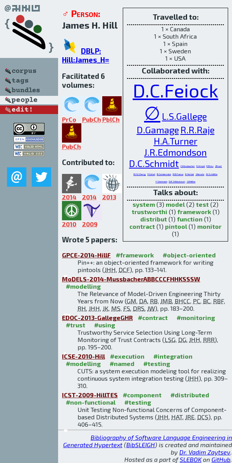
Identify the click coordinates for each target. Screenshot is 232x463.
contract (142, 226)
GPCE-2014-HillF (86, 255)
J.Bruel (218, 166)
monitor (209, 226)
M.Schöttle (212, 174)
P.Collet (151, 174)
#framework (135, 255)
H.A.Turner (176, 140)
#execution (127, 356)
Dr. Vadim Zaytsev (204, 452)
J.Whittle (191, 181)
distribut (153, 219)
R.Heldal (189, 174)
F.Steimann (161, 181)
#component (142, 394)
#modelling (83, 286)
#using (104, 325)
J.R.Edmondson (175, 152)
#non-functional (90, 402)
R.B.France (178, 174)
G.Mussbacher (187, 166)
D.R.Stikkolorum (177, 181)
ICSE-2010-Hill (83, 356)
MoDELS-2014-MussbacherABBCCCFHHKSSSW (131, 279)
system (143, 204)
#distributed (189, 394)
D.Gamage (158, 129)
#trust (75, 325)
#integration (172, 356)
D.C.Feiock (175, 90)
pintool (176, 226)
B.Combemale (164, 174)
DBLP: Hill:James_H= (85, 55)
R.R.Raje (197, 129)
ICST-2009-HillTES (90, 394)
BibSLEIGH (140, 444)
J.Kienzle (200, 174)
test (202, 204)
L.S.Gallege (184, 116)
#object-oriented (189, 255)
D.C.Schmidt (154, 163)
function (190, 219)
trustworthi (149, 211)
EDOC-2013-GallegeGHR (97, 317)
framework (194, 211)
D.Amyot (200, 166)
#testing (156, 363)
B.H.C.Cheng (140, 174)
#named (122, 363)
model (175, 204)
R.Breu (209, 166)
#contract (153, 317)
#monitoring (196, 317)
